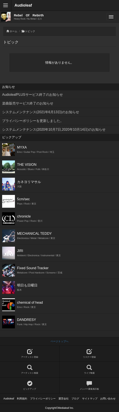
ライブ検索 (89, 369)
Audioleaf (23, 5)
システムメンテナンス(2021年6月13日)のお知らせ (40, 112)
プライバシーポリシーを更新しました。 (33, 121)
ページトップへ (59, 341)
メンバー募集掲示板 (89, 385)
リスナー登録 (89, 353)
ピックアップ (29, 385)
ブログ (75, 398)
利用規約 (22, 398)
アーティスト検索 (29, 369)
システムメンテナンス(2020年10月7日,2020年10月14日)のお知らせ (54, 129)
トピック (30, 31)
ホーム (13, 31)
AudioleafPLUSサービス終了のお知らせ (32, 94)
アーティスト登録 (29, 353)
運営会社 (63, 398)
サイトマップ (89, 398)
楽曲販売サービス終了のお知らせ (27, 103)
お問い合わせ (108, 398)
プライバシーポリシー (43, 398)
